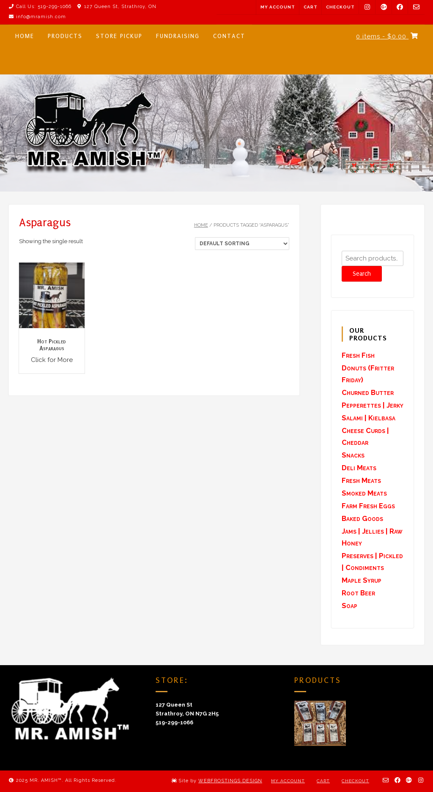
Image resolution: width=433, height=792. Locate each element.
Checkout (340, 7)
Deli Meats (359, 467)
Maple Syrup (361, 580)
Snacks (353, 455)
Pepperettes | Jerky (372, 405)
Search (362, 273)
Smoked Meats (364, 493)
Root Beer (358, 593)
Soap (349, 605)
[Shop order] (242, 243)
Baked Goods (362, 518)
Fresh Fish (358, 355)
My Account (277, 7)
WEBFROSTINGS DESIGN (230, 781)
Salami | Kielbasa (368, 418)
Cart (311, 7)
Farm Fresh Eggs (368, 506)
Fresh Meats (361, 480)
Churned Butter (368, 392)
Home (201, 225)
